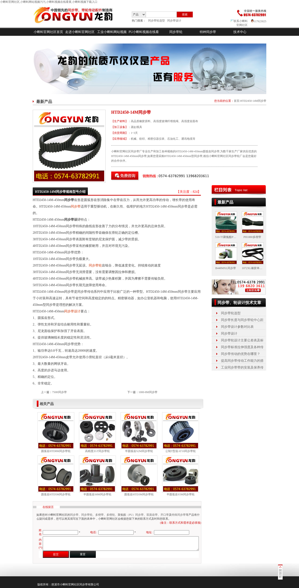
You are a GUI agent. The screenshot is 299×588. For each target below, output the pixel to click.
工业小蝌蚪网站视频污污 (112, 35)
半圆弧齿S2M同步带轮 (139, 451)
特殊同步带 (179, 514)
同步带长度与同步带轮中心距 (242, 320)
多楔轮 (111, 514)
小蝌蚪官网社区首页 (48, 32)
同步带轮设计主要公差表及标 (242, 340)
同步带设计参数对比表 (237, 327)
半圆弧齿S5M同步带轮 (180, 494)
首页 (236, 100)
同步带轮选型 (156, 20)
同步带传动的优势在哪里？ (240, 354)
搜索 (185, 14)
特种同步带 (208, 32)
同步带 (76, 206)
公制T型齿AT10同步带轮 (180, 451)
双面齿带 (152, 514)
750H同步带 (59, 392)
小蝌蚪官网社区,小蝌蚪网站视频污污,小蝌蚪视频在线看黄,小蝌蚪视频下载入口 (48, 2)
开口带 (164, 514)
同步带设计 (174, 20)
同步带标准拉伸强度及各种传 (242, 347)
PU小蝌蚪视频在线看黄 (144, 35)
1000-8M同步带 (148, 392)
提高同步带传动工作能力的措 (242, 360)
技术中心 (239, 32)
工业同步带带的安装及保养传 (242, 367)
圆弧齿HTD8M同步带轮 (55, 451)
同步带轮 (175, 32)
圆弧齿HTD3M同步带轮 (138, 494)
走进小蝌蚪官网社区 (80, 32)
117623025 (258, 21)
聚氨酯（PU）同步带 (131, 514)
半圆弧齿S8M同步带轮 (97, 494)
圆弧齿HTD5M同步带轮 (55, 494)
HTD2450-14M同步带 (253, 100)
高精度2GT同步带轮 (97, 451)
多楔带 (99, 514)
